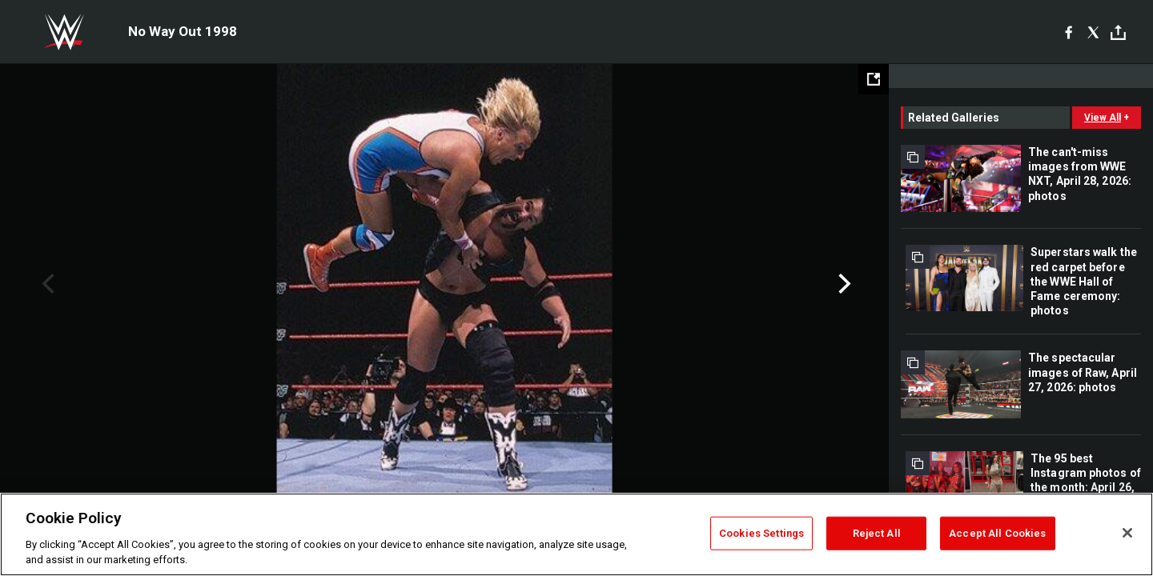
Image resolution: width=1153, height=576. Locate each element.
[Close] (1127, 532)
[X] (1093, 32)
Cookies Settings (761, 533)
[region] (576, 534)
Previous (46, 284)
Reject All (877, 533)
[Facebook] (1068, 32)
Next (843, 284)
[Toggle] (1118, 32)
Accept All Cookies (997, 533)
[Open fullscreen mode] (873, 79)
